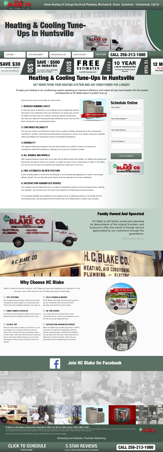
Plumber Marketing (95, 438)
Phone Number (36, 55)
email (58, 55)
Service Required (80, 55)
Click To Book (101, 54)
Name (10, 55)
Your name (115, 107)
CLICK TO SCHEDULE (126, 156)
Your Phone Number (119, 119)
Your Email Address (118, 130)
